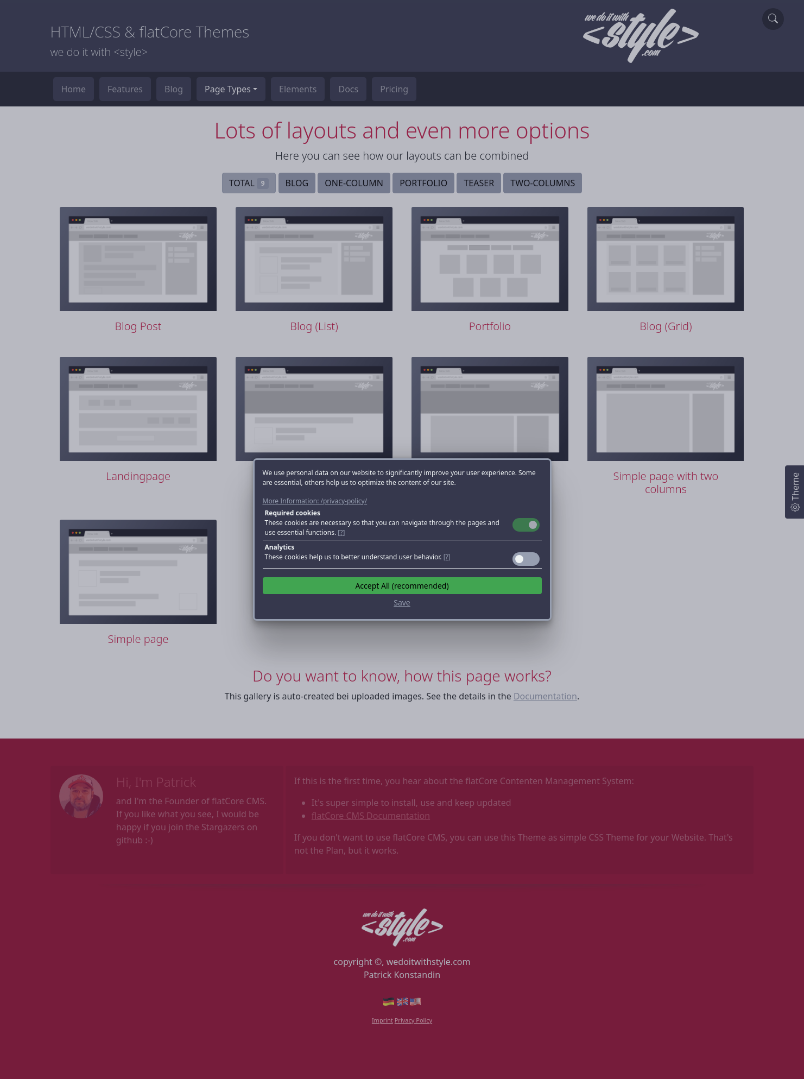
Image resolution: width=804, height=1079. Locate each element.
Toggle (526, 525)
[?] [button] (341, 532)
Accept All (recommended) (401, 585)
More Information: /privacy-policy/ (315, 501)
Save (402, 602)
